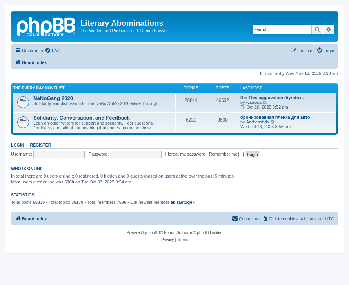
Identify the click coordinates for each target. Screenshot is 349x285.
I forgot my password (185, 154)
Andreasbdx (257, 122)
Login (17, 145)
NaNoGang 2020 (53, 98)
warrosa (254, 102)
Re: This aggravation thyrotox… (273, 97)
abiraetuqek (183, 202)
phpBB (154, 233)
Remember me (226, 154)
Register (40, 145)
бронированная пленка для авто (275, 117)
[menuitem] (52, 50)
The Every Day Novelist (39, 88)
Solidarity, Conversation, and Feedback (81, 118)
